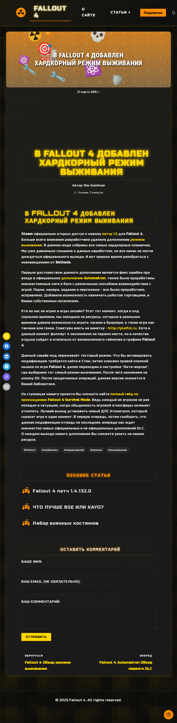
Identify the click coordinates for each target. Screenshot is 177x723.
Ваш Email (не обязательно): (51, 582)
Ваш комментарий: (40, 602)
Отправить (36, 637)
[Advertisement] (88, 121)
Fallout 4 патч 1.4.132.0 (62, 491)
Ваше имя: (31, 562)
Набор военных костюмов (66, 523)
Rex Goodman (94, 185)
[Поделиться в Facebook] (6, 346)
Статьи (119, 12)
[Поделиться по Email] (6, 387)
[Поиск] (174, 13)
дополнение (83, 278)
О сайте (88, 12)
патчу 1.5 (109, 234)
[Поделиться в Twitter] (6, 336)
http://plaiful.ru (122, 328)
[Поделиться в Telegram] (6, 366)
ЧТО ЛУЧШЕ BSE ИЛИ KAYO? (68, 507)
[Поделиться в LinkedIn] (6, 356)
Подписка (153, 13)
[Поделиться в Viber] (6, 376)
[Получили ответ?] (168, 714)
